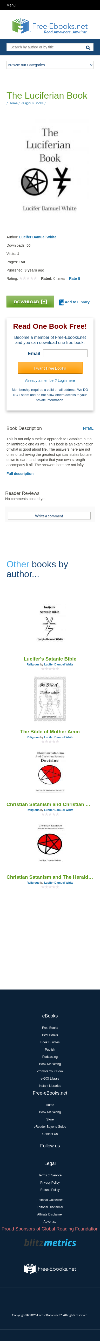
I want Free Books (50, 367)
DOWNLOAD (30, 301)
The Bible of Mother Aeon (50, 731)
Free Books (50, 1028)
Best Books (50, 1035)
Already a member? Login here (50, 380)
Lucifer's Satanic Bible (50, 659)
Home (50, 1105)
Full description (20, 474)
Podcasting (50, 1057)
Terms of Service (50, 1175)
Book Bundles (49, 1042)
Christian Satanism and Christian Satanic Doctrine (50, 804)
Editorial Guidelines (50, 1200)
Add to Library (74, 302)
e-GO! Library (50, 1078)
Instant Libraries (50, 1086)
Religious (33, 664)
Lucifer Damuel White (37, 237)
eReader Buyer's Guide (50, 1127)
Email (34, 353)
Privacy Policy (50, 1182)
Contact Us (50, 1134)
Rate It (74, 278)
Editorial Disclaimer (50, 1207)
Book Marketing (50, 1064)
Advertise (49, 1221)
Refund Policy (49, 1190)
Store (50, 1119)
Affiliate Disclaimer (50, 1214)
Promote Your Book (50, 1071)
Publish (50, 1049)
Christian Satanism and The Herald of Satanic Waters (50, 877)
